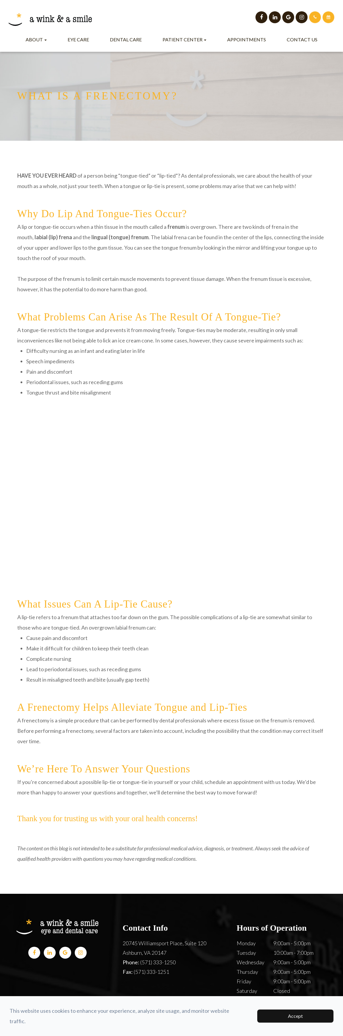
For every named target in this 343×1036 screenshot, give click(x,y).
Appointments (246, 39)
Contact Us (302, 39)
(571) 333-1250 (158, 962)
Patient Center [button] (184, 39)
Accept (295, 1016)
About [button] (36, 39)
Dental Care (126, 39)
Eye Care (78, 39)
